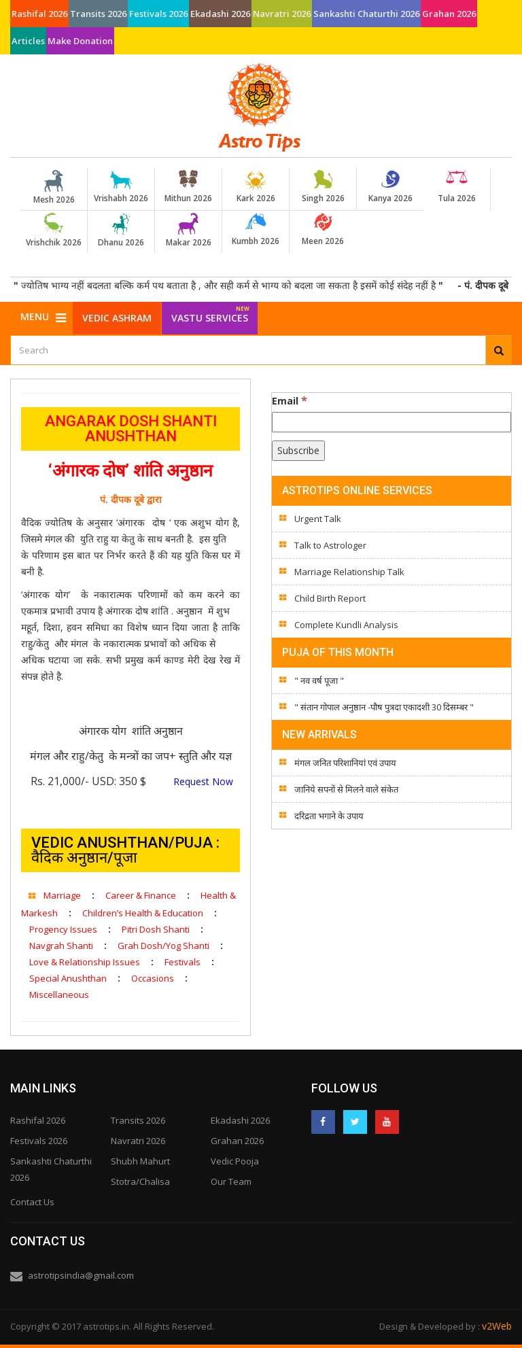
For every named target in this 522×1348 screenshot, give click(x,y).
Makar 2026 (188, 230)
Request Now (202, 781)
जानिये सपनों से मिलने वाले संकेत (346, 789)
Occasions (152, 978)
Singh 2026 (323, 187)
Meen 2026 (323, 230)
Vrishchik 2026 (53, 230)
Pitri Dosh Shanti (156, 929)
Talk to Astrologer (330, 545)
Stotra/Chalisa (140, 1181)
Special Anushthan (68, 978)
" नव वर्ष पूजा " (319, 680)
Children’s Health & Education (142, 913)
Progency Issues (63, 929)
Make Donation (80, 41)
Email (289, 400)
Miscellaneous (59, 994)
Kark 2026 (255, 187)
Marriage (62, 895)
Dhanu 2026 (121, 230)
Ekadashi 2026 (220, 13)
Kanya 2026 (390, 187)
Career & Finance (140, 895)
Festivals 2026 (158, 13)
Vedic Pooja (235, 1161)
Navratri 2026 (282, 13)
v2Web (497, 1325)
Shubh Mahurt (140, 1161)
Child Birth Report (330, 598)
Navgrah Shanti (61, 945)
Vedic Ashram (117, 317)
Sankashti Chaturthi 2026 (366, 13)
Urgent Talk (317, 519)
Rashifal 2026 (39, 13)
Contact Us (32, 1202)
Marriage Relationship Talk (349, 572)
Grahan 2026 (449, 13)
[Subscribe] (298, 450)
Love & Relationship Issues (84, 962)
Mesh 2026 (53, 187)
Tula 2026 (456, 187)
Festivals (182, 962)
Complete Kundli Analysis (346, 625)
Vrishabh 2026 (121, 187)
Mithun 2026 (188, 187)
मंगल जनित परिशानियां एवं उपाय (345, 763)
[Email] (391, 422)
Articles (28, 41)
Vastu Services (210, 313)
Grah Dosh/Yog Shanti (163, 945)
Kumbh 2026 (255, 230)
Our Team (231, 1181)
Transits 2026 (98, 13)
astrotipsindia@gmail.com (81, 1275)
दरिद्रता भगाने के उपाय (329, 816)
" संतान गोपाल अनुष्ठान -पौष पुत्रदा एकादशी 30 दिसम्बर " (384, 707)
